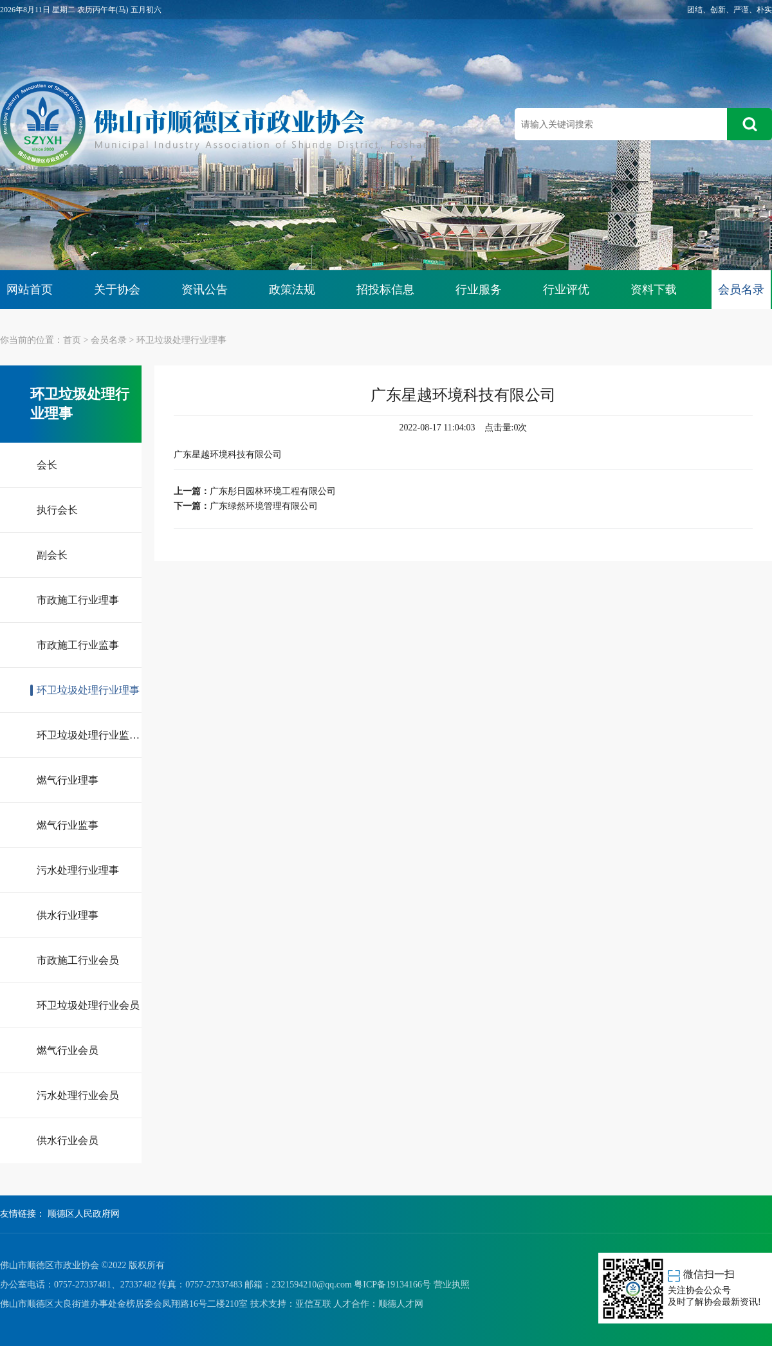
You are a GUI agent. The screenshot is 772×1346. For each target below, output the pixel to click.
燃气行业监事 (67, 825)
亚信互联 (313, 1304)
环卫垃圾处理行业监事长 (89, 735)
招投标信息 (385, 289)
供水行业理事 (67, 915)
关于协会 (117, 289)
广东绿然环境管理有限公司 (264, 506)
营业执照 (452, 1284)
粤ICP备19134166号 (392, 1284)
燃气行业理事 (67, 780)
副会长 (52, 554)
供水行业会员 (67, 1140)
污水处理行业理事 (78, 870)
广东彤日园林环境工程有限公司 (273, 491)
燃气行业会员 (67, 1050)
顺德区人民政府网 (84, 1214)
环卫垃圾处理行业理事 (181, 340)
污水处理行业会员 (78, 1095)
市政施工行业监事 (78, 645)
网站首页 (29, 289)
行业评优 (566, 289)
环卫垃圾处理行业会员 (88, 1005)
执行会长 (57, 509)
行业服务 (478, 289)
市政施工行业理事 (78, 600)
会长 (47, 464)
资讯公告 (204, 289)
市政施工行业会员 (78, 960)
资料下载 (653, 289)
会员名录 (741, 289)
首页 (72, 340)
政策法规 (292, 289)
